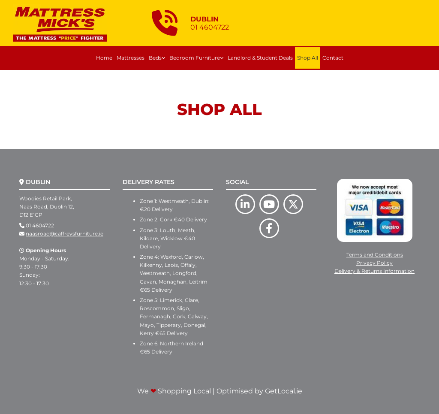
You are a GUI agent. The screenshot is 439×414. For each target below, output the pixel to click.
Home (104, 57)
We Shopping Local (174, 391)
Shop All (307, 57)
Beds (155, 57)
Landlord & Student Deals (260, 57)
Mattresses (130, 57)
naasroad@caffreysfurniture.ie (64, 233)
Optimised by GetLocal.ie (259, 391)
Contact (332, 57)
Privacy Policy (374, 263)
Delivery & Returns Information (374, 271)
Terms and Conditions (374, 254)
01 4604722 (40, 225)
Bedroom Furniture (194, 57)
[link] (157, 58)
